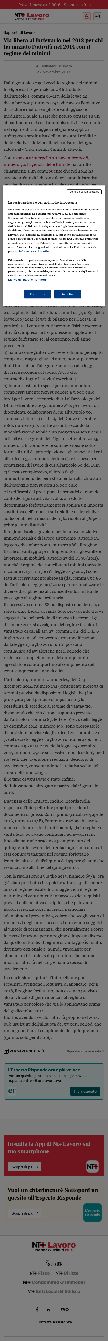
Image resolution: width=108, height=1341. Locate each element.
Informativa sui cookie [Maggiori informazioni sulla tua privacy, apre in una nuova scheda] (34, 251)
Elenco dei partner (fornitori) (27, 279)
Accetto (67, 294)
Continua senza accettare (84, 191)
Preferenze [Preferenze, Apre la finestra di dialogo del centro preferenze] (38, 294)
